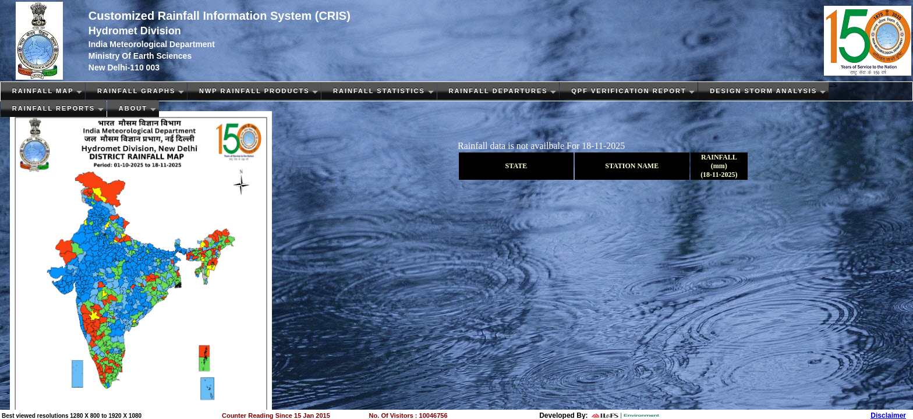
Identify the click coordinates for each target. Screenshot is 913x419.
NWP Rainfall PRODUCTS (254, 90)
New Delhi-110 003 (124, 67)
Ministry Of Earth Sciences (140, 56)
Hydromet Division (135, 31)
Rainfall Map (43, 90)
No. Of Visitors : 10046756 (408, 415)
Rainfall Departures (497, 90)
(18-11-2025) (718, 175)
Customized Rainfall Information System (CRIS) (220, 15)
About (133, 108)
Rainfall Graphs (136, 90)
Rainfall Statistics (379, 90)
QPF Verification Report (628, 90)
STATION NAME (632, 166)
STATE (516, 166)
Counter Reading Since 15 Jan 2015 (276, 415)
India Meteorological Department (152, 44)
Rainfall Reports (53, 108)
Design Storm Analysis (763, 90)
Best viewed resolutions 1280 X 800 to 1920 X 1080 (71, 416)
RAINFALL (719, 157)
